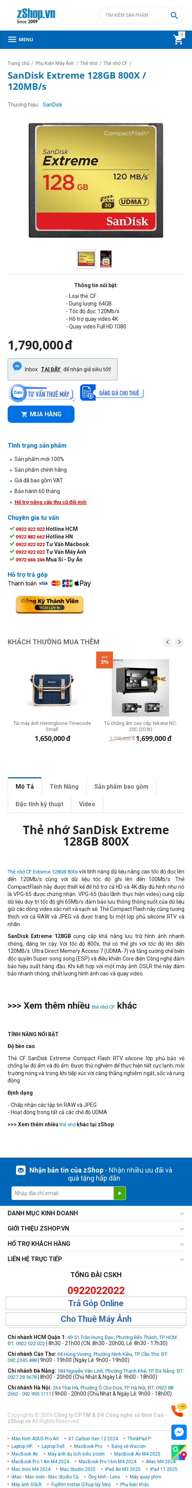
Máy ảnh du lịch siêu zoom (76, 1454)
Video (87, 804)
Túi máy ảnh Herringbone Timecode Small (52, 726)
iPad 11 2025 (163, 1469)
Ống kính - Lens (104, 1477)
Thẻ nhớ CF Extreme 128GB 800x (43, 872)
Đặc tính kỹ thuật (39, 804)
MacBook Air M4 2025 (137, 1454)
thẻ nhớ (68, 1124)
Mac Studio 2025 (77, 1469)
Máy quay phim (145, 1477)
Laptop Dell (53, 1446)
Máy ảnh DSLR (26, 1484)
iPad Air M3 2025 (122, 1469)
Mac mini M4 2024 (30, 1469)
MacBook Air (24, 1454)
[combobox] (141, 15)
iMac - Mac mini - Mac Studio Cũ (45, 1477)
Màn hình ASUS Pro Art (35, 1438)
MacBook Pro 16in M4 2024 (107, 1461)
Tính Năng (64, 786)
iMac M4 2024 (161, 1461)
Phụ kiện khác (134, 1484)
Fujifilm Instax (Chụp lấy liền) (81, 1484)
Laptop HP (21, 1446)
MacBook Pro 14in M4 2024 (40, 1461)
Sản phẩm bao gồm (121, 786)
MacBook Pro (88, 1446)
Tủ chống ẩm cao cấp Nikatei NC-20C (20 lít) (140, 726)
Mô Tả (25, 786)
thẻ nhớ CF (103, 1007)
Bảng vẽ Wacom (128, 1446)
